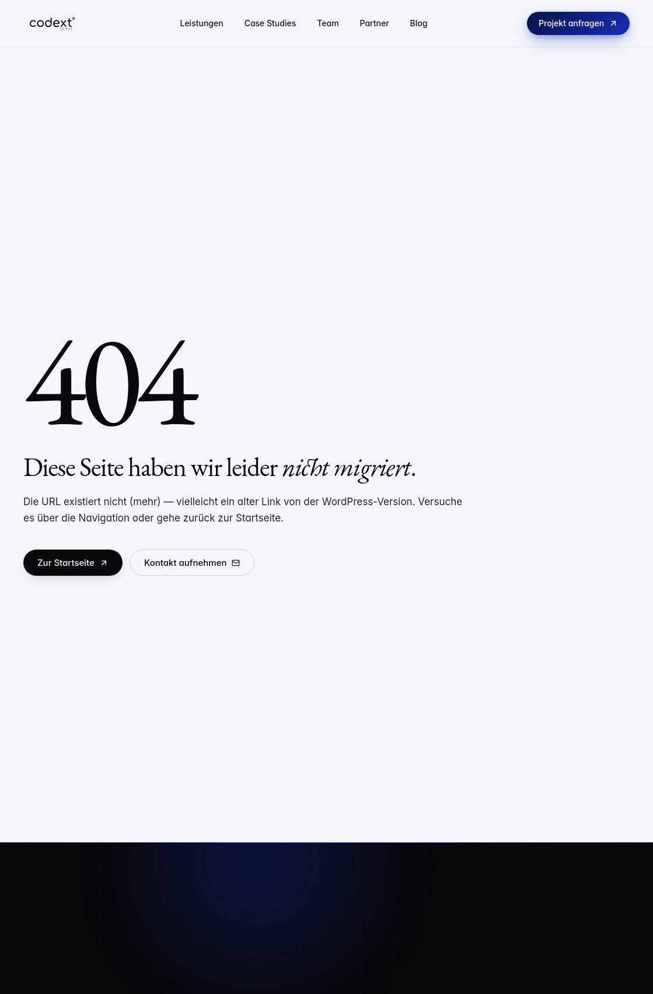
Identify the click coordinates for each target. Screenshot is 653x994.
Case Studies (270, 23)
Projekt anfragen (578, 23)
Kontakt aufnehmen (192, 562)
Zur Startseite (73, 562)
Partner (374, 23)
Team (327, 23)
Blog (419, 23)
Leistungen (201, 23)
